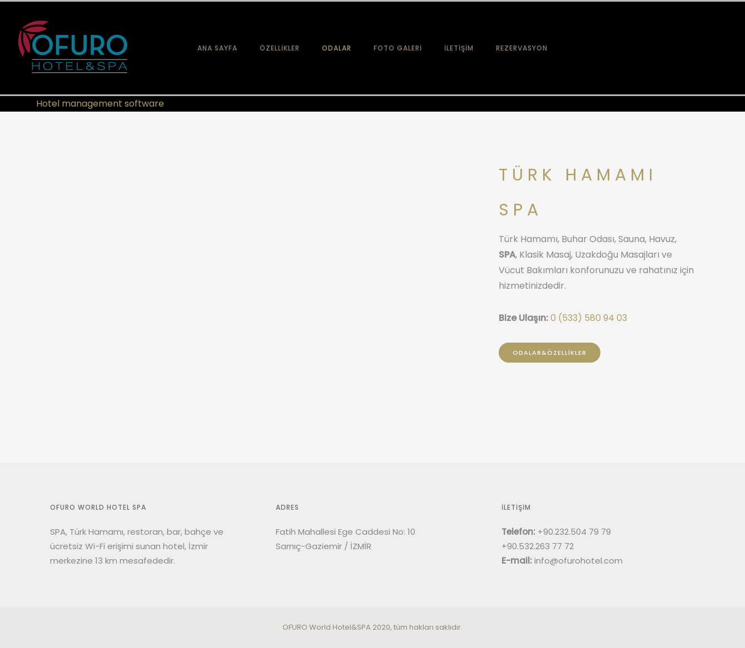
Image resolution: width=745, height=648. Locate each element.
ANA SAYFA (217, 48)
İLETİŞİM (459, 48)
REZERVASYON (522, 48)
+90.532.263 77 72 (537, 546)
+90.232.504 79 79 (574, 532)
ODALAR (336, 48)
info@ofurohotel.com (578, 560)
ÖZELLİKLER (280, 48)
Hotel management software (100, 103)
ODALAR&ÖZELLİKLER (550, 352)
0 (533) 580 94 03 (588, 318)
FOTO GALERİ (398, 48)
